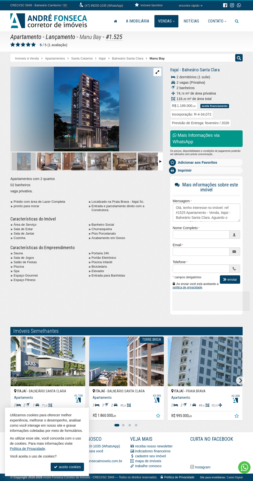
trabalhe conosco (148, 466)
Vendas (166, 21)
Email (177, 245)
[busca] (236, 21)
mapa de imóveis (148, 461)
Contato (217, 21)
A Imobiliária (137, 21)
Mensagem (181, 201)
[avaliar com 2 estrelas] (18, 44)
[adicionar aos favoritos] (158, 416)
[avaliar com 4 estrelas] (28, 44)
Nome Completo (185, 228)
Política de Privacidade (179, 477)
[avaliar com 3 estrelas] (23, 44)
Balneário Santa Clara (201, 69)
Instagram (202, 467)
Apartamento (25, 36)
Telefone (179, 262)
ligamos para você (89, 451)
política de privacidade (187, 287)
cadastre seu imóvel (150, 456)
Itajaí (174, 69)
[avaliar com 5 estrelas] (33, 44)
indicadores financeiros (152, 451)
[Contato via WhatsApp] (244, 467)
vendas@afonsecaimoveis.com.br (96, 461)
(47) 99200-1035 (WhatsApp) (104, 5)
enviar (230, 279)
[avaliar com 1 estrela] (12, 44)
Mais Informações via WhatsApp (196, 138)
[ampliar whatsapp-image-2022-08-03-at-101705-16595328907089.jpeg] (64, 109)
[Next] (240, 380)
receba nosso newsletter (154, 446)
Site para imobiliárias (212, 477)
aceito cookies (67, 467)
